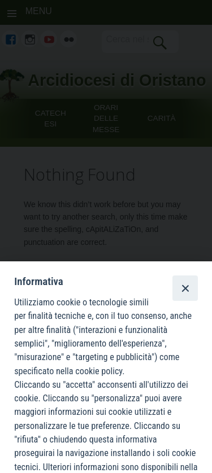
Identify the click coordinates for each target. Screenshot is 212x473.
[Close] (184, 287)
